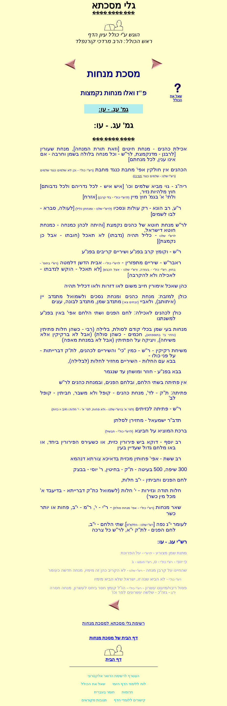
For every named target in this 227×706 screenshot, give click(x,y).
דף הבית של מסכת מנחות (113, 638)
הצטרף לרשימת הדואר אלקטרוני (114, 676)
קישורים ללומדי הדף (129, 700)
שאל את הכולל (93, 684)
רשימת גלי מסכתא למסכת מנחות (113, 623)
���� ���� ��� (113, 13)
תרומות (127, 692)
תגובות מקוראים (94, 700)
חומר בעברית (104, 692)
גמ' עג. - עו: (113, 109)
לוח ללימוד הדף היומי (129, 684)
